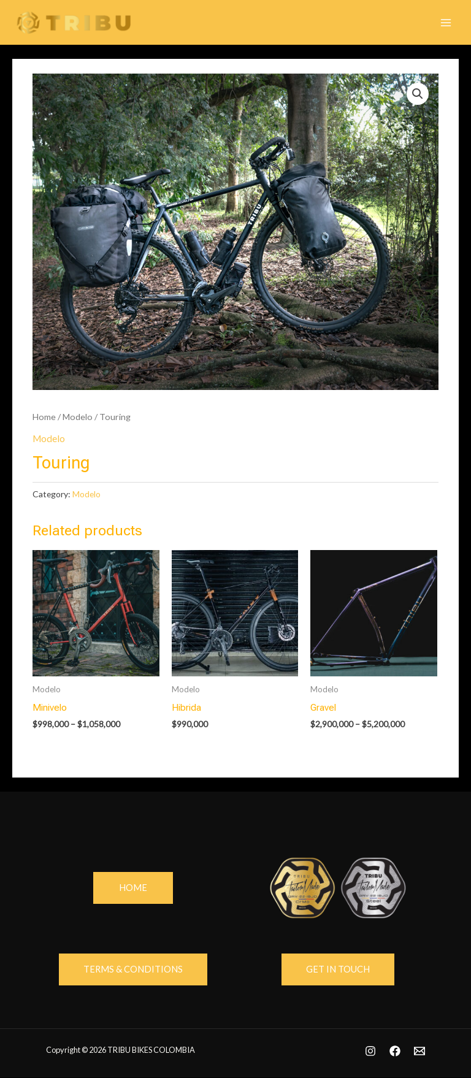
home (133, 887)
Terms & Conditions (133, 969)
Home (44, 416)
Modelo (78, 416)
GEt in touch (338, 969)
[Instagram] (370, 1051)
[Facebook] (394, 1051)
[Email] (419, 1051)
